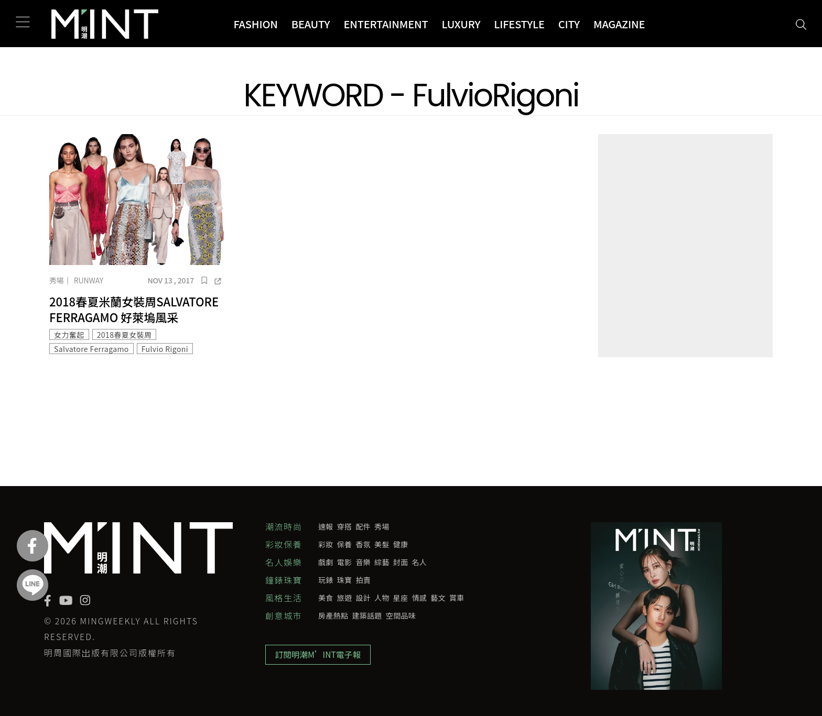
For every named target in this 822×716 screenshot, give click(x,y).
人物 (382, 597)
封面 (400, 562)
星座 (400, 597)
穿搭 (344, 526)
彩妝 (325, 544)
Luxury (461, 23)
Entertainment (385, 23)
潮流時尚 (283, 526)
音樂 (363, 562)
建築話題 (367, 615)
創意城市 (283, 615)
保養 (344, 544)
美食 (325, 597)
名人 (419, 562)
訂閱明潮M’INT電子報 (319, 655)
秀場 (56, 280)
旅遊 (344, 597)
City (569, 23)
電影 (344, 562)
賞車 (456, 597)
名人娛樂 (283, 562)
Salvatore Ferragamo (91, 349)
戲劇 (325, 562)
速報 (325, 526)
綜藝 (382, 562)
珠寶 (344, 579)
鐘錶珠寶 (283, 580)
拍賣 (363, 579)
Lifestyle (519, 23)
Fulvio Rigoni (165, 349)
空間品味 (401, 615)
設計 (363, 597)
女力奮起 (69, 334)
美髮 (382, 544)
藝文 (438, 597)
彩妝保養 (283, 544)
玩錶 (325, 579)
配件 (363, 526)
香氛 (363, 544)
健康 (400, 544)
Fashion (255, 23)
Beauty (310, 23)
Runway (88, 280)
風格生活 (283, 597)
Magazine (619, 23)
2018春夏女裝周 (124, 334)
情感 (419, 597)
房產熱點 (333, 615)
